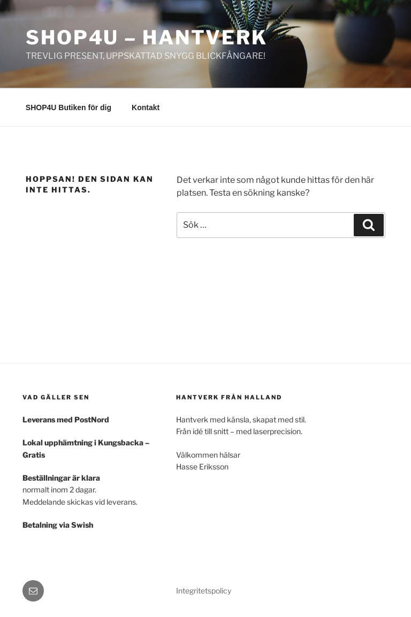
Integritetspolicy (203, 590)
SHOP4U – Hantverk (147, 37)
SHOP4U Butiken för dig (68, 107)
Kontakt (145, 107)
